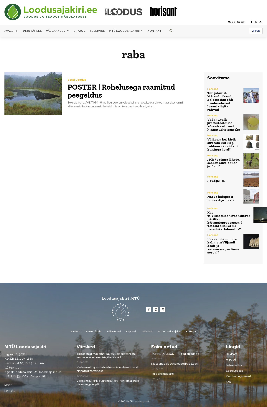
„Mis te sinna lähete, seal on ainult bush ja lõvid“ (223, 162)
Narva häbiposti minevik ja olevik (221, 198)
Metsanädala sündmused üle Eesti (174, 364)
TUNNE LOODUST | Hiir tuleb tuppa (175, 354)
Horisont (212, 89)
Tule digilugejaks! (162, 374)
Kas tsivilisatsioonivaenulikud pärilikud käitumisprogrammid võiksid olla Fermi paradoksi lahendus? (228, 220)
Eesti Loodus (76, 80)
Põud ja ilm (216, 181)
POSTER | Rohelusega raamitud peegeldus (121, 91)
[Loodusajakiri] (54, 12)
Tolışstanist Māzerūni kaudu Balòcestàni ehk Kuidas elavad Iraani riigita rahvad (220, 101)
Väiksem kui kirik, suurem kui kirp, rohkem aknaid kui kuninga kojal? (222, 144)
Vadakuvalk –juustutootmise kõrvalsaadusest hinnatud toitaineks (223, 124)
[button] (171, 30)
